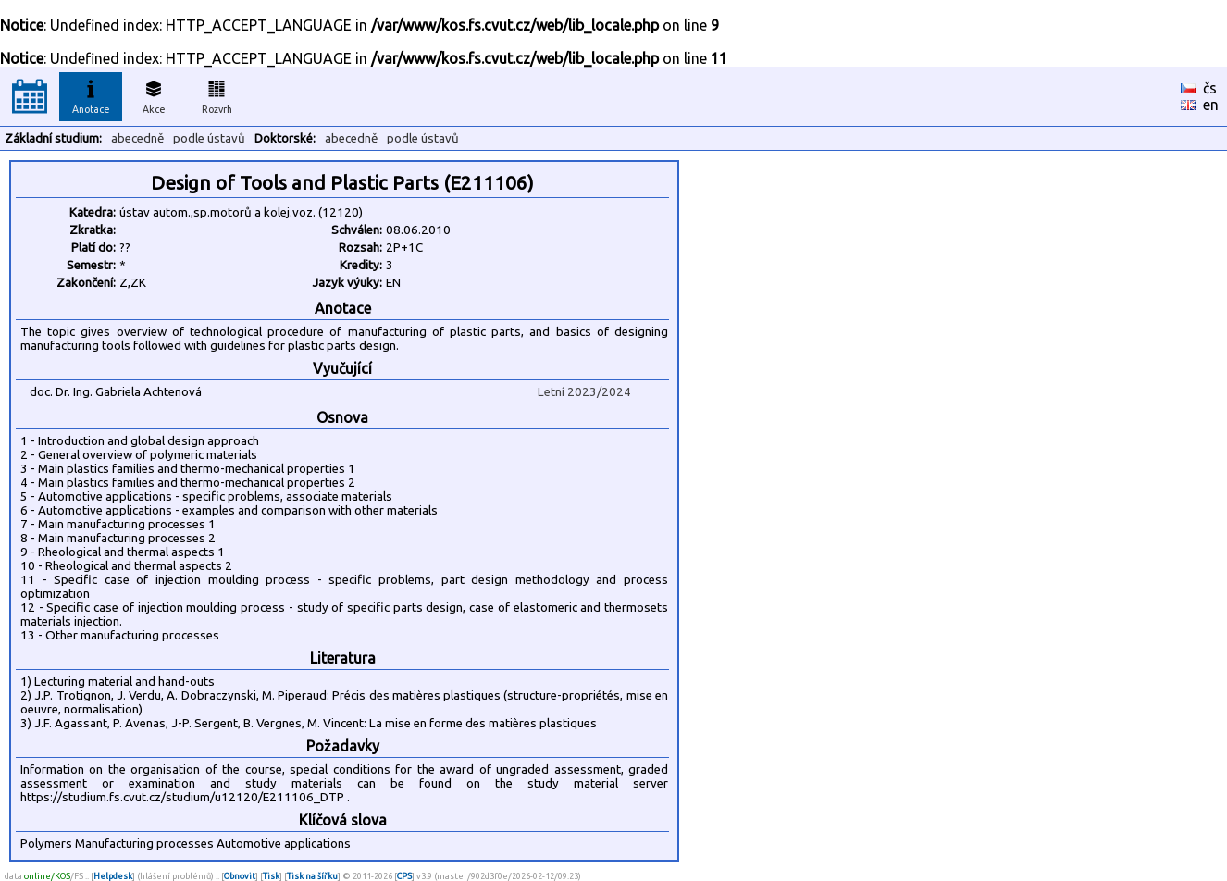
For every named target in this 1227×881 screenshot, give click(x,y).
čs (1210, 88)
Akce (153, 94)
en (1211, 104)
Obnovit (239, 876)
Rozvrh (217, 94)
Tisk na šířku (312, 876)
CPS (404, 876)
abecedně (137, 138)
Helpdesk (112, 876)
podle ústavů (209, 138)
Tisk (271, 876)
